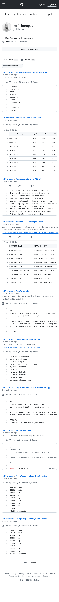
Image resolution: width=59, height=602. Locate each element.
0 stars (34, 82)
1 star (33, 237)
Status (28, 574)
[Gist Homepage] (21, 4)
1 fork (12, 440)
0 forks (13, 82)
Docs (45, 574)
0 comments (23, 82)
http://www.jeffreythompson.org (19, 38)
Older (33, 562)
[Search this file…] (29, 130)
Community (37, 574)
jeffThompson (8, 72)
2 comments (22, 440)
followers (9, 41)
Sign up (52, 4)
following (22, 41)
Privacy (13, 574)
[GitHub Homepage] (21, 580)
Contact (52, 574)
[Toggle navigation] (3, 4)
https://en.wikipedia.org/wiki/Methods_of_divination (21, 347)
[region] (29, 98)
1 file (5, 82)
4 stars (33, 440)
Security (21, 574)
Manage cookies (14, 576)
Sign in (41, 4)
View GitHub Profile (29, 49)
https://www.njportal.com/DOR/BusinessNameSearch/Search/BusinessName (31, 232)
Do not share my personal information (36, 576)
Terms (6, 574)
